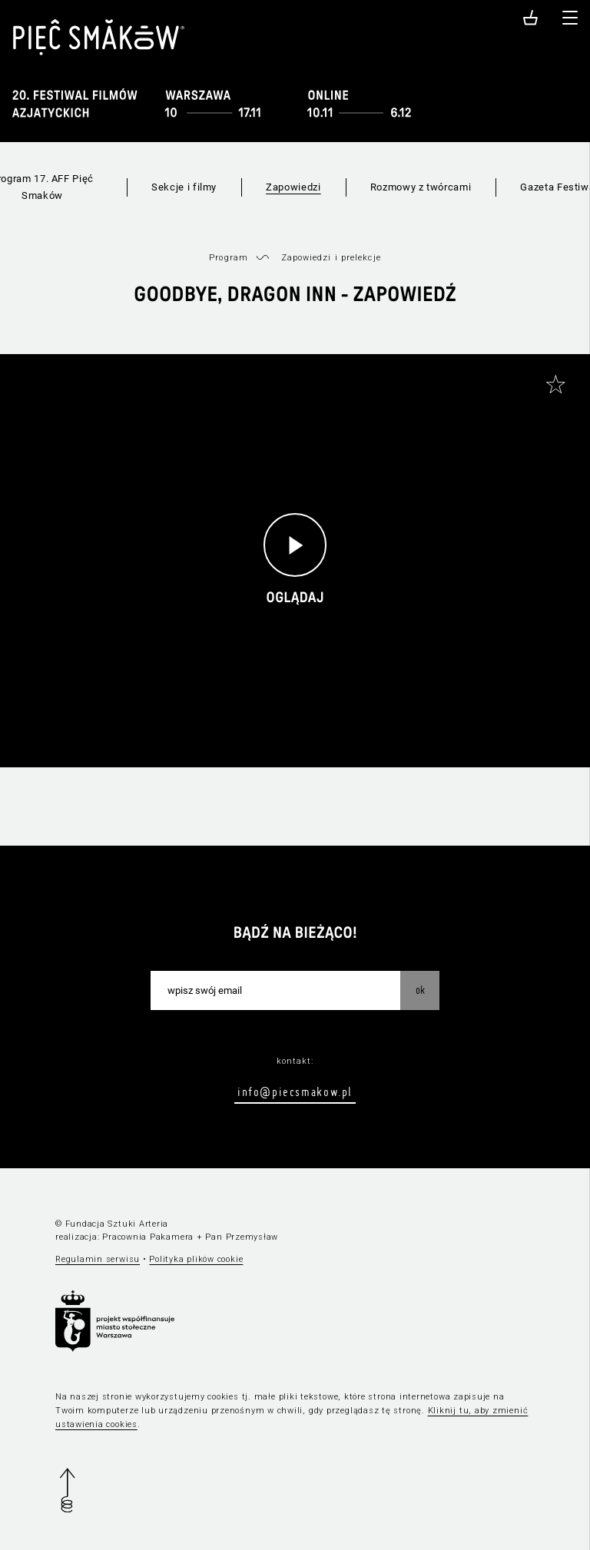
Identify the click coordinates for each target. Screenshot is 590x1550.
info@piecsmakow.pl (295, 1091)
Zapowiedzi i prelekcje (331, 258)
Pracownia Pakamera (148, 1237)
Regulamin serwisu (97, 1259)
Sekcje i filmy (184, 187)
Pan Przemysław (241, 1237)
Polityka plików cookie (196, 1259)
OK (420, 990)
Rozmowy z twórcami (421, 187)
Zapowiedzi (293, 187)
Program (228, 258)
